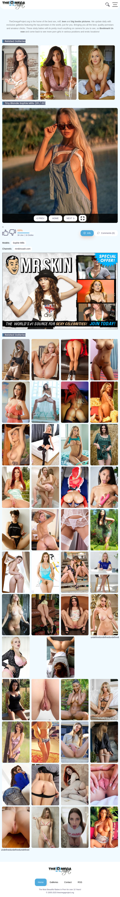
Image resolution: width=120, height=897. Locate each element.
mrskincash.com (22, 249)
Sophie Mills (18, 243)
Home (55, 218)
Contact (68, 882)
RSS (80, 882)
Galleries (54, 882)
